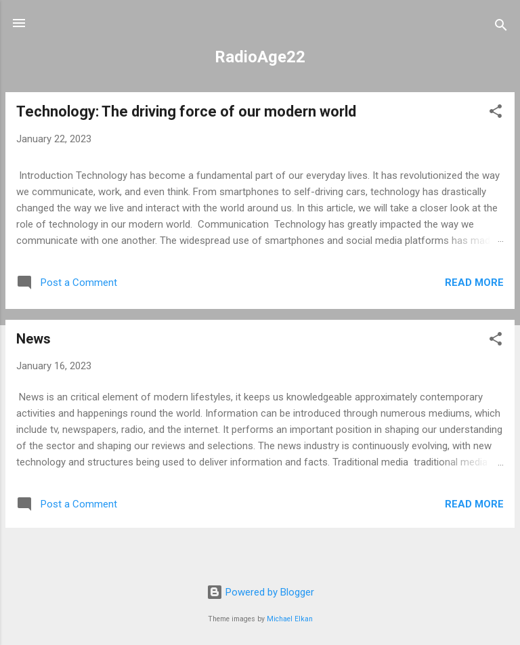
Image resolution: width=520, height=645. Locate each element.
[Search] (501, 27)
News (33, 339)
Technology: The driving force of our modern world (186, 111)
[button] (496, 113)
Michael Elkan (290, 619)
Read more (474, 282)
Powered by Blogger (260, 592)
